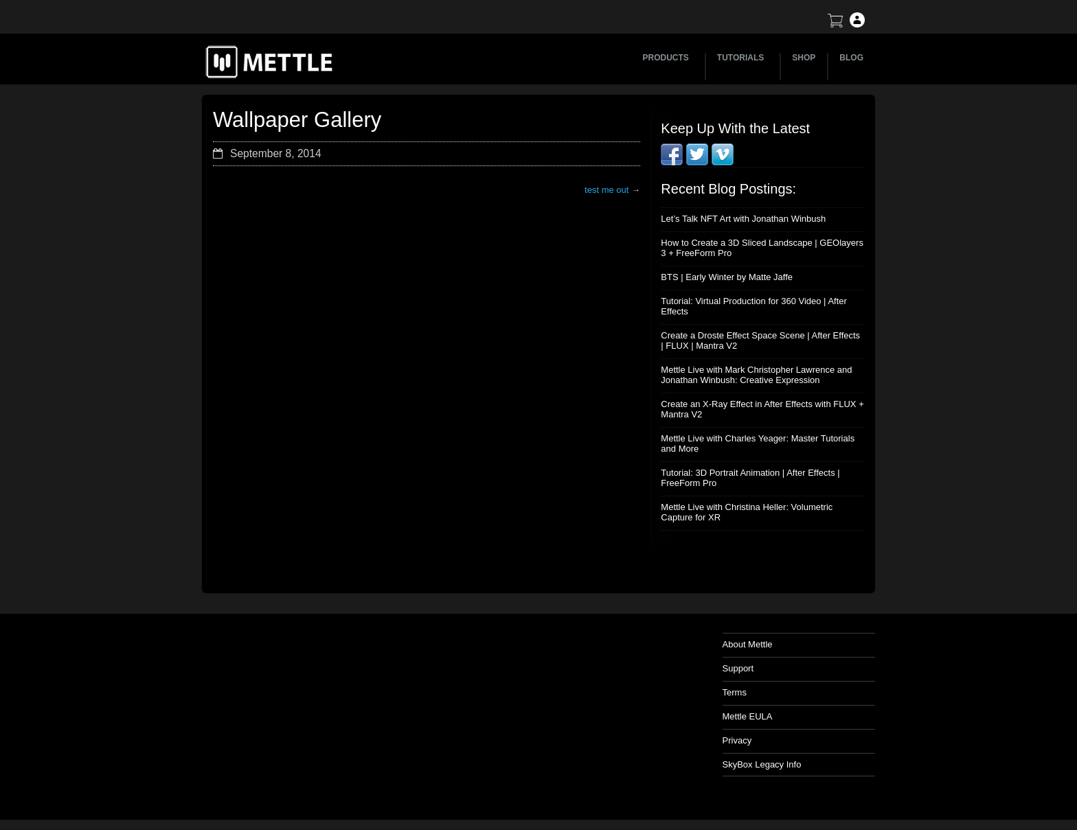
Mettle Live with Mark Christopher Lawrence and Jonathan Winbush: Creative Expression (756, 375)
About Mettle (748, 644)
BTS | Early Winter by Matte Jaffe (727, 277)
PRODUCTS (668, 57)
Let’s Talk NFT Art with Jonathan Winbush (743, 219)
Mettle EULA (748, 716)
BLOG (851, 57)
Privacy (737, 740)
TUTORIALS (742, 57)
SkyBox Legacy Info (762, 764)
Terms (735, 692)
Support (738, 668)
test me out (606, 190)
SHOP (803, 57)
